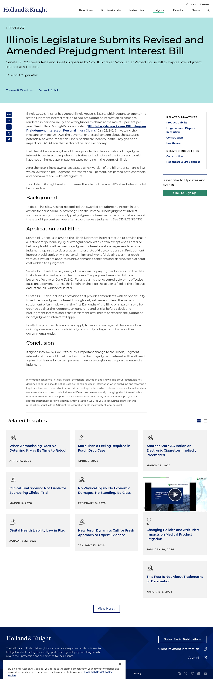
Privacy (137, 673)
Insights (158, 10)
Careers (204, 4)
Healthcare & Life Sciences (183, 161)
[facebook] (198, 674)
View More (105, 608)
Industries (136, 10)
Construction (174, 137)
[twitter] (185, 674)
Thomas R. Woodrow (19, 90)
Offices (191, 4)
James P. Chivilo (49, 90)
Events (178, 10)
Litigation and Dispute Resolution (180, 130)
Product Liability (176, 122)
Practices (86, 10)
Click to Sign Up (184, 193)
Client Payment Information (178, 649)
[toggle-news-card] (199, 420)
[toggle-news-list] (205, 420)
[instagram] (192, 674)
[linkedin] (179, 674)
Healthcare (173, 143)
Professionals (111, 10)
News (196, 10)
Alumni (193, 657)
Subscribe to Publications (182, 639)
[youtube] (205, 674)
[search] (208, 10)
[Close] (120, 670)
